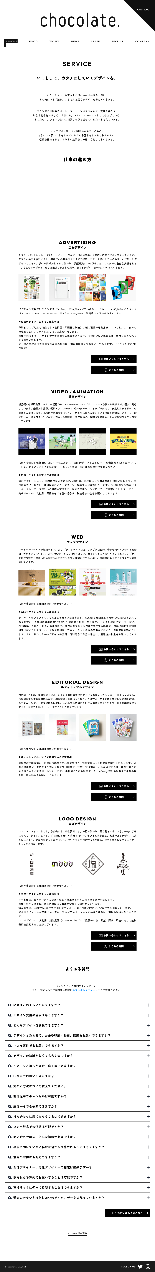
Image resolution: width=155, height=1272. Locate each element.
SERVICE (12, 41)
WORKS (54, 41)
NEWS (75, 41)
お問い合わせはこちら (116, 359)
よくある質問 (116, 370)
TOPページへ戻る (77, 1233)
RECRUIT (118, 41)
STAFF (95, 41)
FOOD (33, 41)
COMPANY (142, 41)
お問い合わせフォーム (85, 990)
